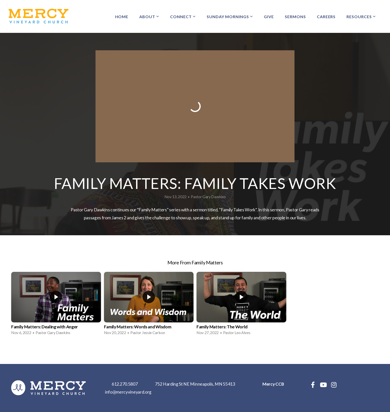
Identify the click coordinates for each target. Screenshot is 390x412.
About (149, 16)
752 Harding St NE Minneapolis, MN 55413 (195, 384)
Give (269, 16)
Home (122, 16)
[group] (56, 305)
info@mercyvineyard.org (128, 392)
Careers (326, 16)
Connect (183, 16)
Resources (361, 16)
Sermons (295, 16)
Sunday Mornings (230, 16)
